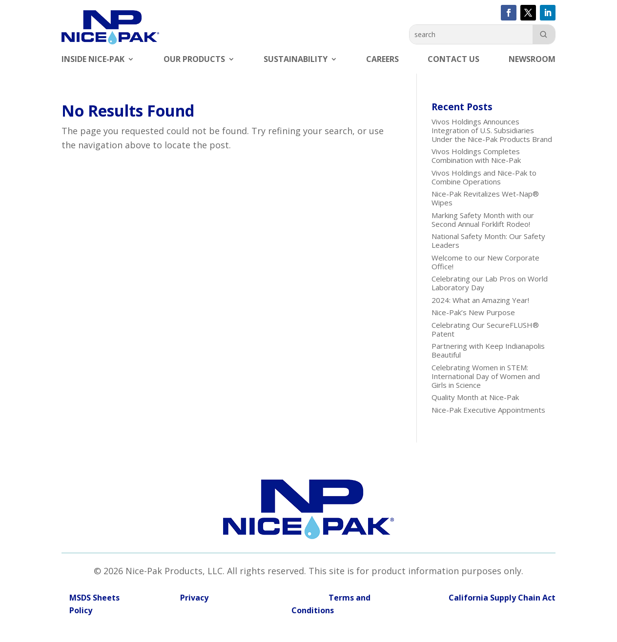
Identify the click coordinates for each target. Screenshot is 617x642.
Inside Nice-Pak (93, 60)
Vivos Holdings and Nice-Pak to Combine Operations (484, 177)
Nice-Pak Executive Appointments (488, 410)
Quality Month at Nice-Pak (475, 397)
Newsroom (532, 60)
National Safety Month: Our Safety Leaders (488, 240)
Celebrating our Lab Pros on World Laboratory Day (490, 283)
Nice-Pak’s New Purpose (473, 312)
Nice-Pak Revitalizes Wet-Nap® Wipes (485, 198)
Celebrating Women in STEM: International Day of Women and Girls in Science (486, 376)
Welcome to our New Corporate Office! (485, 262)
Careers (382, 60)
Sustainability (296, 60)
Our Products (194, 60)
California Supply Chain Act (502, 597)
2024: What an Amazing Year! (480, 300)
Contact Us (453, 60)
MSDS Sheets (94, 597)
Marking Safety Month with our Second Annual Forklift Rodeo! (483, 219)
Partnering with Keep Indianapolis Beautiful (488, 350)
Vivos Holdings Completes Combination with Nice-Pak (476, 155)
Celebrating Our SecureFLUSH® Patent (485, 329)
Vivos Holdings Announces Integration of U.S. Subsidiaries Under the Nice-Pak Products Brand (492, 130)
